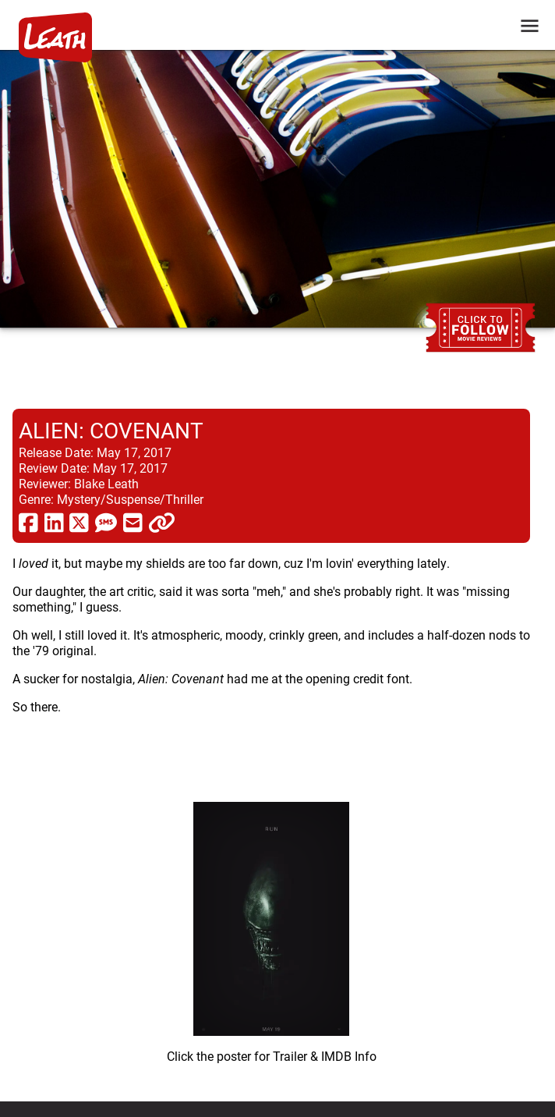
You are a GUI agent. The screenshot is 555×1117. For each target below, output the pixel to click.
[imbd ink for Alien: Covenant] (271, 926)
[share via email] (133, 522)
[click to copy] (161, 522)
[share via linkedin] (54, 522)
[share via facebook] (28, 522)
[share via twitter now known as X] (79, 522)
